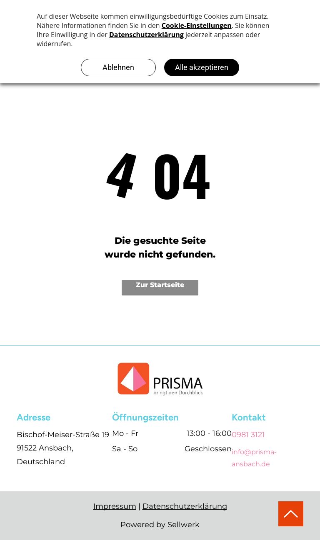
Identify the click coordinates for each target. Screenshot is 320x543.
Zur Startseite (160, 285)
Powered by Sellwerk (160, 524)
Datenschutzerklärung (184, 506)
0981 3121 (248, 434)
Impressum (114, 506)
